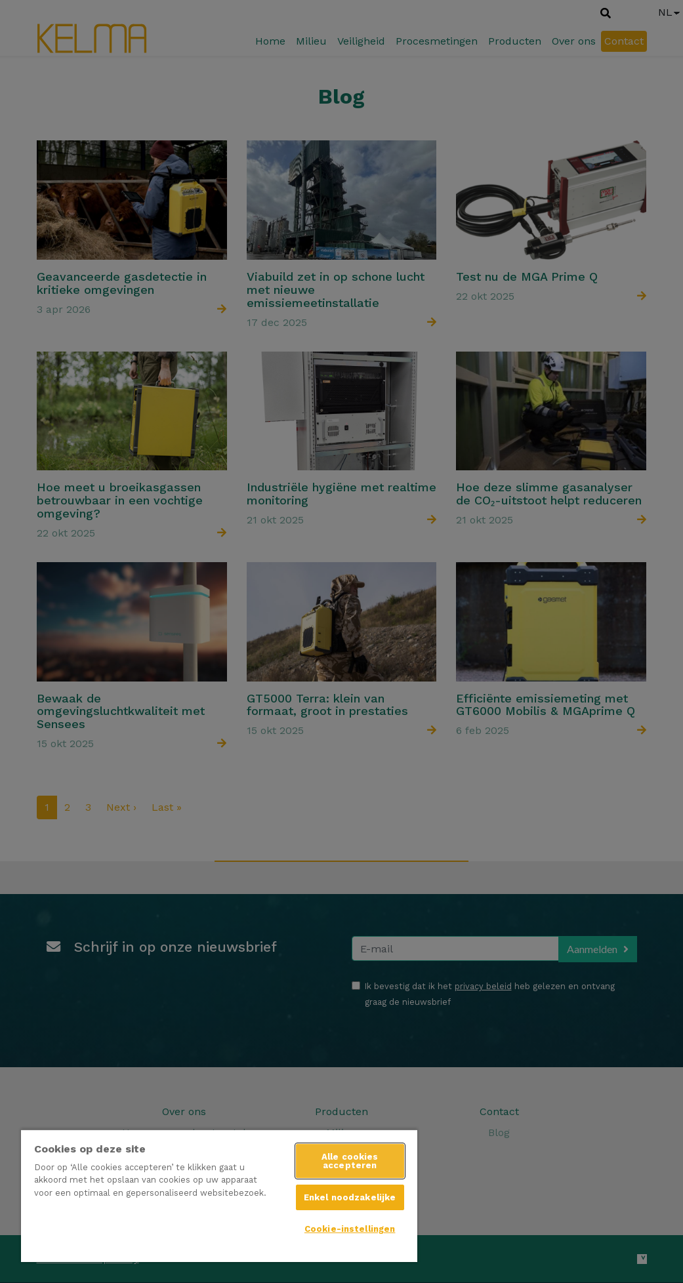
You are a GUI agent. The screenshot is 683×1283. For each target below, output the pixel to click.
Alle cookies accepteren (350, 1161)
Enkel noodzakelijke (350, 1197)
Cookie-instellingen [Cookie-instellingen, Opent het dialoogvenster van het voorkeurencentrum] (349, 1229)
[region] (219, 1195)
